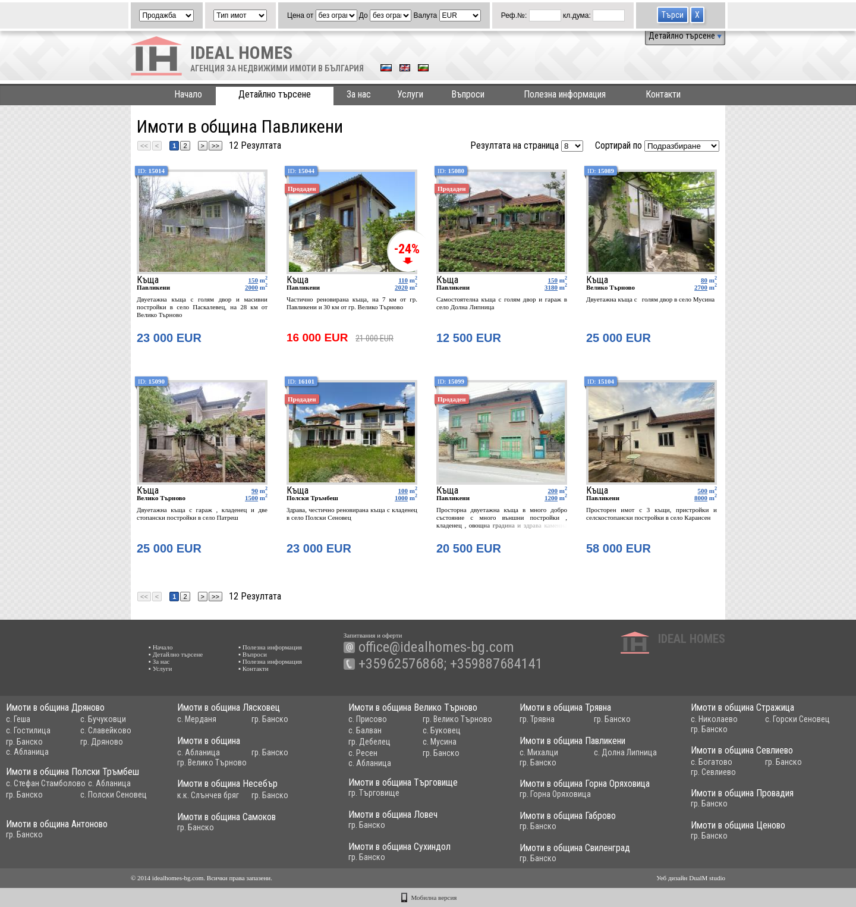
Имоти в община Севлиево (742, 750)
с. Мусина (440, 741)
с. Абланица (27, 752)
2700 (700, 287)
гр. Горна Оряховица (555, 794)
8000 (700, 497)
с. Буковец (442, 730)
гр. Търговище (373, 793)
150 (253, 280)
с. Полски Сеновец (113, 794)
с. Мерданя (196, 719)
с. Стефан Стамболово (46, 783)
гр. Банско (24, 741)
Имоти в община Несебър (227, 783)
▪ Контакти (253, 668)
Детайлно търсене (685, 35)
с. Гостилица (28, 730)
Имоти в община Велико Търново (412, 707)
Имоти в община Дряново (55, 707)
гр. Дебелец (369, 741)
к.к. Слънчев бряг (208, 795)
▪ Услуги (160, 668)
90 (254, 490)
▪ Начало (161, 647)
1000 (401, 497)
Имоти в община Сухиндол (399, 846)
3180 (551, 287)
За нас (359, 94)
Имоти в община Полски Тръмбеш (72, 771)
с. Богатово (711, 762)
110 (403, 280)
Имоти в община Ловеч (393, 814)
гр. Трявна (537, 719)
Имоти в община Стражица (742, 707)
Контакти (663, 94)
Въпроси (467, 94)
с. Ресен (362, 753)
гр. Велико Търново (457, 719)
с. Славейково (105, 730)
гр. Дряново (101, 741)
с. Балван (365, 730)
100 (403, 490)
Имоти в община (208, 740)
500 (703, 490)
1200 (551, 497)
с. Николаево (714, 719)
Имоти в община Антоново (57, 824)
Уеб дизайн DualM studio (690, 877)
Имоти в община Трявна (565, 707)
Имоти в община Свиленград (575, 847)
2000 (251, 287)
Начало (188, 94)
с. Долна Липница (625, 752)
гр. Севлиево (713, 772)
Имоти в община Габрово (568, 815)
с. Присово (367, 719)
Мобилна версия (434, 897)
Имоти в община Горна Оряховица (585, 783)
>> (215, 145)
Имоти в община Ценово (738, 825)
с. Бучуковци (103, 719)
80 (704, 280)
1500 (251, 497)
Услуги (410, 94)
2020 (401, 287)
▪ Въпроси (252, 654)
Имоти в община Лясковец (228, 707)
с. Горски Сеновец (797, 719)
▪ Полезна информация (270, 647)
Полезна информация (565, 94)
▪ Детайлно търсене (176, 654)
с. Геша (18, 719)
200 (553, 490)
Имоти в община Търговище (403, 782)
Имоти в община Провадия (742, 793)
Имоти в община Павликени (572, 740)
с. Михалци (539, 752)
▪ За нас (159, 661)
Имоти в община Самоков (226, 817)
